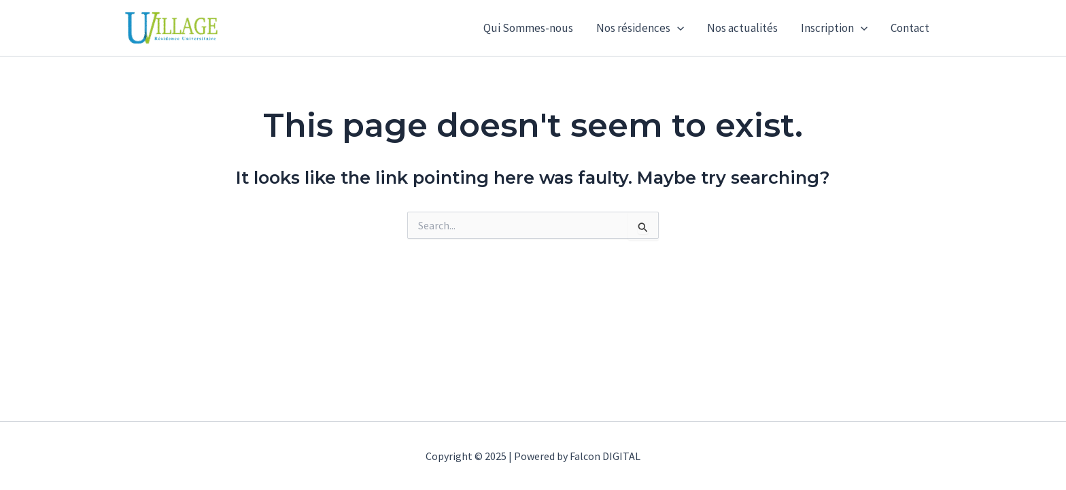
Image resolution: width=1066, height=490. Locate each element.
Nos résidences (640, 28)
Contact (910, 27)
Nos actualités (742, 27)
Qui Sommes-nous (528, 27)
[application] (677, 28)
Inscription (834, 28)
